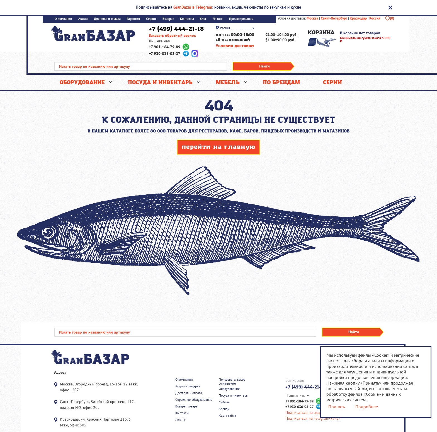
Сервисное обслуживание (193, 400)
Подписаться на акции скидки (311, 412)
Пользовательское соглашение (232, 381)
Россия (374, 18)
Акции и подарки (187, 386)
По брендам (281, 82)
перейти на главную (218, 147)
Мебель (228, 82)
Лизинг (218, 19)
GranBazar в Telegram (192, 7)
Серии (332, 82)
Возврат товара (186, 406)
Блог (203, 19)
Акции (83, 19)
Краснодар (358, 18)
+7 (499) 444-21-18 (176, 29)
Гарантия (133, 19)
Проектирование (241, 19)
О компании (63, 19)
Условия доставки (235, 46)
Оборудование (82, 82)
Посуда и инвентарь (160, 82)
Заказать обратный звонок (172, 35)
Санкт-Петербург (334, 18)
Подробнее (366, 406)
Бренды (224, 409)
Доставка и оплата (107, 19)
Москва (312, 18)
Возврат (168, 19)
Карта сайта (227, 415)
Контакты (187, 19)
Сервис (151, 19)
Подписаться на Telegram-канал (313, 418)
